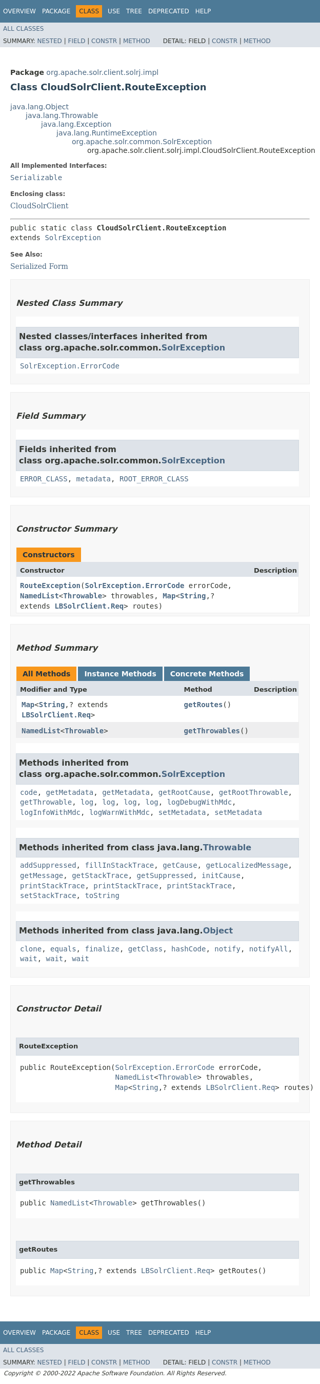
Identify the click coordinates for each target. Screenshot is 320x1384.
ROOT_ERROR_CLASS (154, 479)
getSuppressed (165, 875)
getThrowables (212, 731)
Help (203, 11)
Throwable (82, 596)
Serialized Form (39, 266)
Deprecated (168, 11)
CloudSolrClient (39, 206)
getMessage (41, 875)
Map (169, 596)
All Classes (23, 28)
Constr (104, 41)
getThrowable (46, 802)
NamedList (39, 596)
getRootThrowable (253, 792)
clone (31, 949)
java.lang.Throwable (62, 115)
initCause (221, 875)
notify (227, 949)
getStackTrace (100, 875)
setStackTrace (48, 895)
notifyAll (268, 949)
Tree (134, 11)
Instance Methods (120, 674)
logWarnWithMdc (119, 812)
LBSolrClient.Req (89, 606)
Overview (19, 11)
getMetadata (70, 792)
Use (114, 11)
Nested (49, 41)
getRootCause (184, 792)
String (193, 596)
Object (218, 930)
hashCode (188, 949)
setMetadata (182, 812)
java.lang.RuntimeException (106, 133)
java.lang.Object (39, 107)
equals (63, 949)
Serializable (36, 177)
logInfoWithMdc (50, 812)
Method (136, 41)
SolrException (73, 237)
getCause (180, 865)
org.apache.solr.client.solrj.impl (102, 72)
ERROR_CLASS (44, 479)
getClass (145, 949)
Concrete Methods (207, 674)
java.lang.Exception (76, 124)
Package (56, 11)
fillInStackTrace (119, 865)
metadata (93, 479)
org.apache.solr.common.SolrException (142, 142)
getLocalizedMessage (247, 865)
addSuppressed (48, 865)
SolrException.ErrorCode (69, 366)
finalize (102, 949)
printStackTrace (52, 886)
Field (76, 41)
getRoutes (203, 704)
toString (102, 895)
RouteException (50, 585)
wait (28, 958)
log (87, 802)
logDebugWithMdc (199, 802)
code (28, 792)
